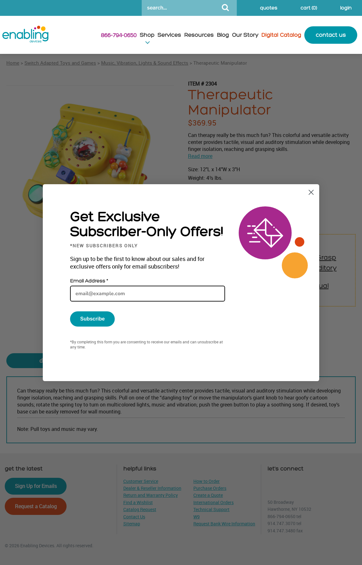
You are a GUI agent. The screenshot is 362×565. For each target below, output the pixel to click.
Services (169, 35)
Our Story (245, 35)
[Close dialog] (311, 192)
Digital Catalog (281, 35)
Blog (223, 35)
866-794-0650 (119, 35)
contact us (331, 35)
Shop (147, 35)
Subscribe (92, 318)
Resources (199, 35)
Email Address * (89, 281)
